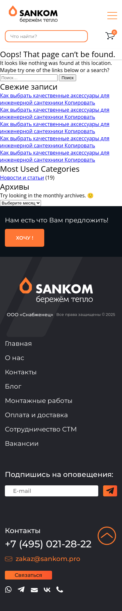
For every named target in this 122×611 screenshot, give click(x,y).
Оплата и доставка (36, 415)
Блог (13, 386)
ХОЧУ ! (24, 238)
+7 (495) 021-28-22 (48, 544)
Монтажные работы (39, 401)
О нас (14, 358)
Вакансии (22, 443)
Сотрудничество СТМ (41, 429)
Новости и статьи (22, 177)
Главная (18, 343)
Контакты (21, 372)
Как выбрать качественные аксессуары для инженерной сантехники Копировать (54, 99)
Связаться (28, 575)
